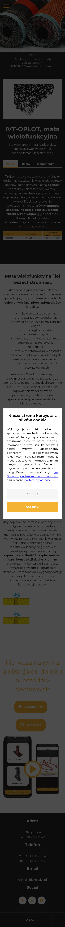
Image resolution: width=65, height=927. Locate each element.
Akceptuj (32, 507)
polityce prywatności (37, 480)
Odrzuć (32, 493)
